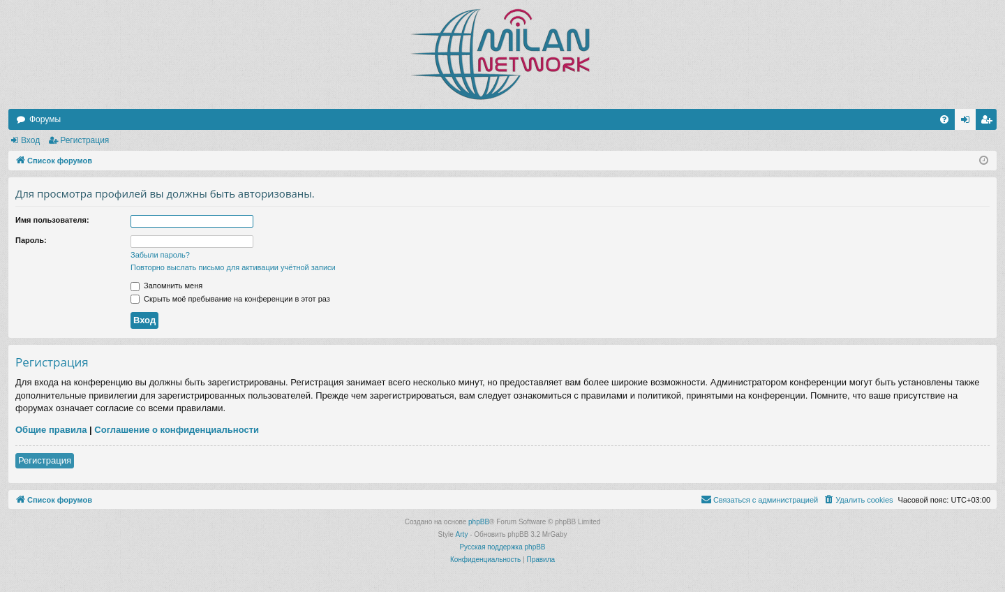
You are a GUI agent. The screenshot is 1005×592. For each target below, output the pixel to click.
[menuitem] (944, 119)
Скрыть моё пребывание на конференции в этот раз (230, 299)
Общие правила (51, 429)
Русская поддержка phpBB (502, 547)
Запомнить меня (166, 285)
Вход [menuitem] (968, 122)
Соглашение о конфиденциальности (176, 429)
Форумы (45, 119)
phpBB (478, 522)
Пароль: (31, 240)
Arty (462, 534)
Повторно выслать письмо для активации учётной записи (233, 267)
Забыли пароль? (160, 255)
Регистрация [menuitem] (989, 122)
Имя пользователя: (52, 220)
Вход (30, 140)
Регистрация (84, 140)
